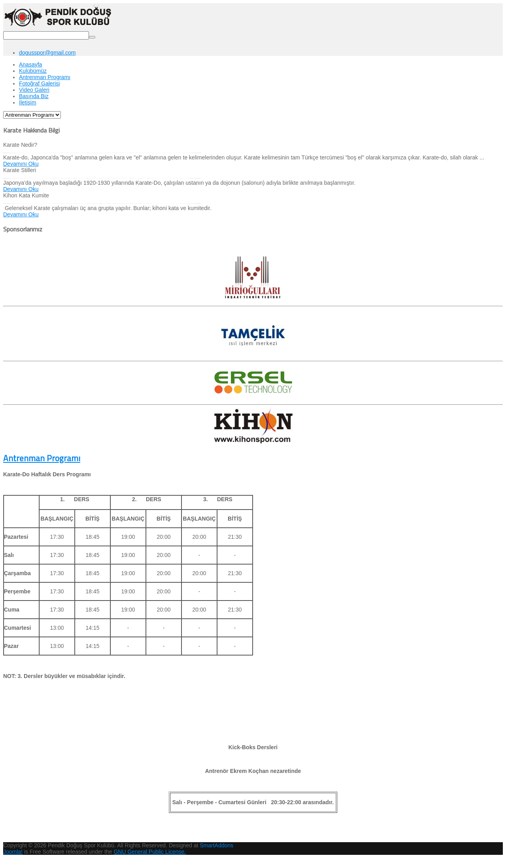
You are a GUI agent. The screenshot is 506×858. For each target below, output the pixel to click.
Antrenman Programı (41, 458)
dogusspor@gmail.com (47, 52)
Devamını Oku (20, 164)
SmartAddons (217, 845)
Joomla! (13, 852)
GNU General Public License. (149, 852)
